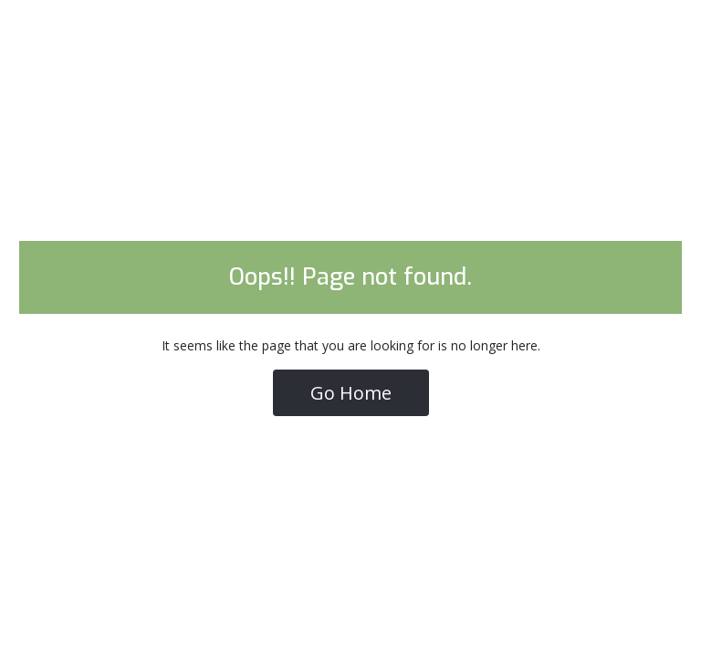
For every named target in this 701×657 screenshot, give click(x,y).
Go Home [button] (351, 393)
